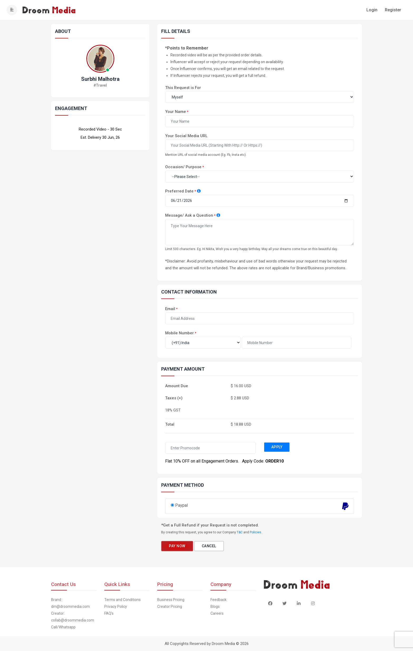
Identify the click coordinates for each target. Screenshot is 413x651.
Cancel (209, 546)
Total (169, 424)
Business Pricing (170, 600)
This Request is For (183, 87)
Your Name (175, 111)
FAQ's (109, 613)
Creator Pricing (169, 606)
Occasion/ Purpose (183, 167)
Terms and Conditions (122, 600)
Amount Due (176, 386)
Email (170, 308)
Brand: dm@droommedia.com (70, 603)
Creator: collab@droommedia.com (72, 616)
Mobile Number (179, 333)
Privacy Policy (115, 606)
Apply (277, 447)
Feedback (218, 600)
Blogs (215, 606)
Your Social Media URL (186, 135)
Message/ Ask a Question (189, 215)
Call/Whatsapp (63, 627)
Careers (217, 613)
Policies (255, 532)
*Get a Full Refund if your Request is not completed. (210, 525)
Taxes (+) (174, 398)
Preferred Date (179, 191)
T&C (240, 532)
